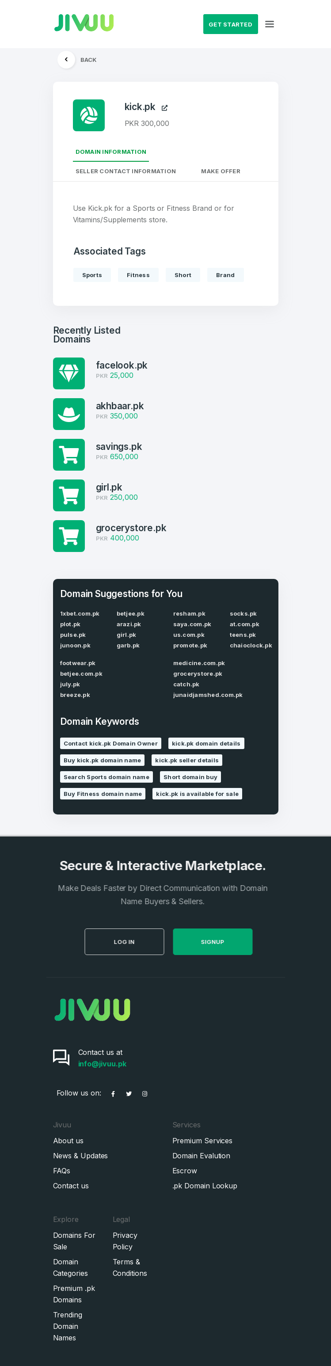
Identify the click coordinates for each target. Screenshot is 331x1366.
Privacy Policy (125, 1241)
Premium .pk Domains (74, 1294)
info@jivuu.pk (102, 1063)
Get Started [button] (230, 24)
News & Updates (80, 1155)
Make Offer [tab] (220, 171)
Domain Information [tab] (111, 151)
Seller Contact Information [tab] (126, 171)
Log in (138, 941)
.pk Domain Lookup (205, 1185)
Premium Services (202, 1140)
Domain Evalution (201, 1155)
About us (68, 1140)
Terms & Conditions (130, 1267)
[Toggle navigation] (269, 24)
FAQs (62, 1170)
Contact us (71, 1185)
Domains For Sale (74, 1241)
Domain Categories (70, 1267)
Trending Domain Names (67, 1326)
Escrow (185, 1170)
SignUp (227, 941)
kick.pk (146, 107)
